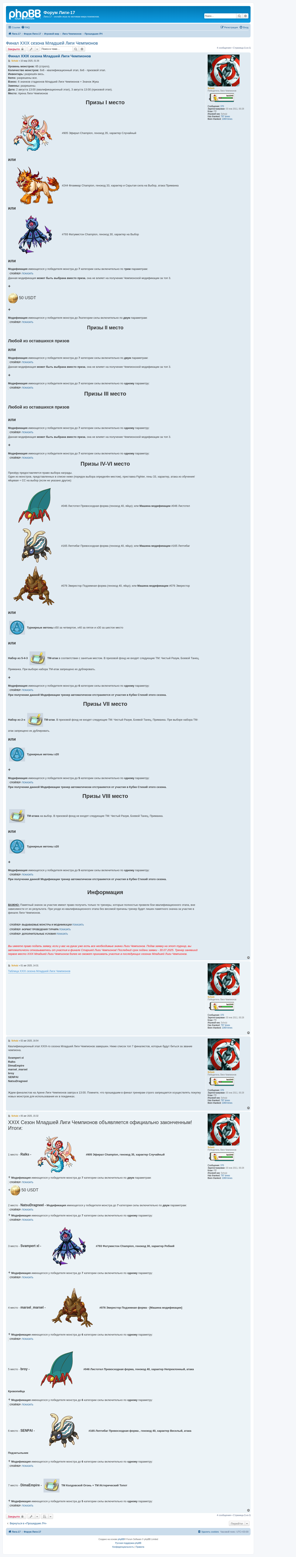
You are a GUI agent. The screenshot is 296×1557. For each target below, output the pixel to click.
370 (222, 106)
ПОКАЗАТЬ (27, 273)
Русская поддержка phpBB (128, 1543)
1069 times (227, 119)
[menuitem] (25, 27)
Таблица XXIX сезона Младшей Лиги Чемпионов (39, 971)
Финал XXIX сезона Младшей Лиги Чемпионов (52, 43)
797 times (225, 116)
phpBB (121, 1539)
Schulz (211, 88)
